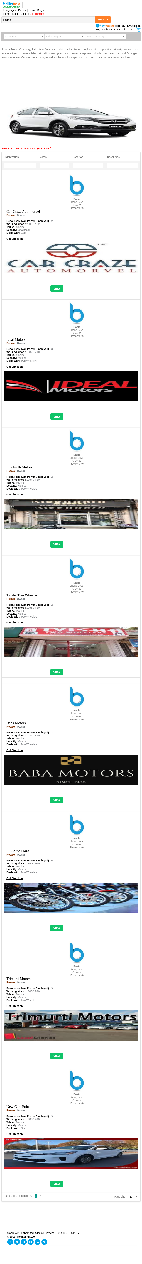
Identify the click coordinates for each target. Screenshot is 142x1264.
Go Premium (36, 13)
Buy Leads (120, 29)
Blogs (40, 10)
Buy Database (104, 29)
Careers (49, 1232)
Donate (22, 10)
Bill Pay (121, 25)
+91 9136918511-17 (67, 1232)
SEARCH (102, 19)
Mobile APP (14, 1232)
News (32, 10)
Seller (24, 13)
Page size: (120, 1196)
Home (6, 13)
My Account (134, 25)
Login (15, 13)
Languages (9, 10)
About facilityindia (33, 1232)
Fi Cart (134, 29)
